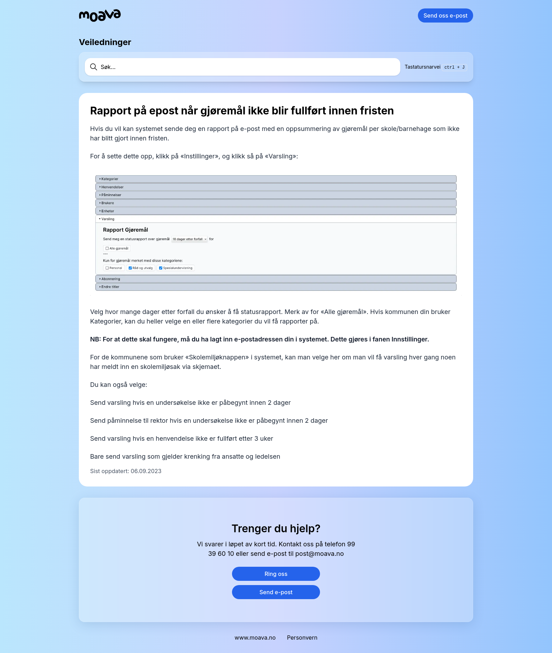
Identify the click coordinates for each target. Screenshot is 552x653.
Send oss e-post (446, 15)
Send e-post (276, 592)
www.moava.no (255, 637)
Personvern (302, 637)
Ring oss (275, 573)
